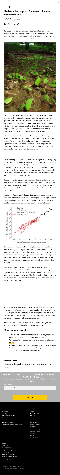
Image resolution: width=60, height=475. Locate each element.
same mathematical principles (40, 118)
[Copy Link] (18, 24)
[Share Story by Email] (13, 24)
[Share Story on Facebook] (5, 24)
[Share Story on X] (9, 24)
